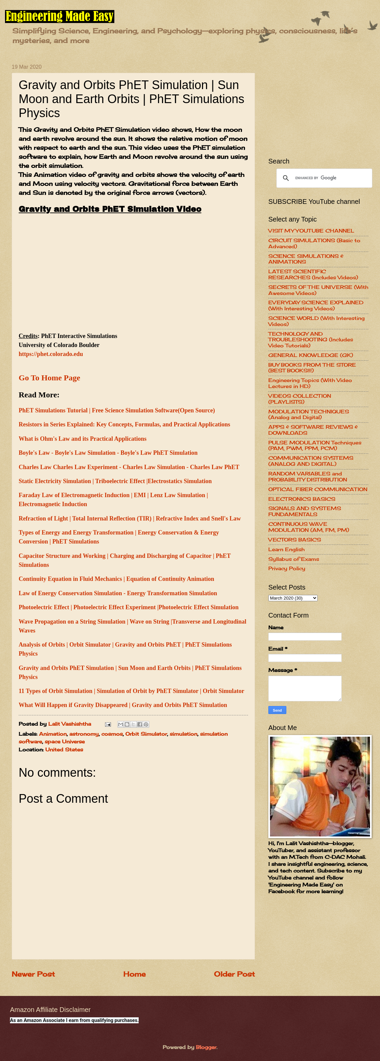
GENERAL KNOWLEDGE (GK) (310, 355)
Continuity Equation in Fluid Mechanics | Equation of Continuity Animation (116, 579)
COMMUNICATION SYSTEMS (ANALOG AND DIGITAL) (310, 461)
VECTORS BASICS (294, 540)
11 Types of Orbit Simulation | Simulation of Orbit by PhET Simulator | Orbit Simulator (131, 691)
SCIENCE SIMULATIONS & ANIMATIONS (305, 259)
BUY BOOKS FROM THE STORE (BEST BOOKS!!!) (312, 368)
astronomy (84, 734)
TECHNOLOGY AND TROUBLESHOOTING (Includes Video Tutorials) (310, 340)
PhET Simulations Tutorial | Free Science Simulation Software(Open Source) (117, 410)
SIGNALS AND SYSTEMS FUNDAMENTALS (304, 511)
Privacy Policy (286, 569)
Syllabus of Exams (293, 559)
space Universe (65, 742)
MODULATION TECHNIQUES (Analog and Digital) (308, 415)
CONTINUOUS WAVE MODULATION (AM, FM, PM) (308, 527)
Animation (53, 734)
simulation (183, 734)
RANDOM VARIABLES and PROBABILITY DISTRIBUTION (307, 477)
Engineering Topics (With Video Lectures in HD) (310, 383)
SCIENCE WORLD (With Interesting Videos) (316, 321)
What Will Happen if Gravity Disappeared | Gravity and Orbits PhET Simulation (123, 705)
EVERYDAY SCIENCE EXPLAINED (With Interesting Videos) (315, 306)
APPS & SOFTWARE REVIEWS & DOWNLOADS (313, 430)
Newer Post (33, 974)
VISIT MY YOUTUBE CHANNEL (311, 231)
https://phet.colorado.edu (51, 354)
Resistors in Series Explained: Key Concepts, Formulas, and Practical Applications (124, 424)
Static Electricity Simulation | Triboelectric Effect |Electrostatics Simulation (115, 481)
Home (134, 974)
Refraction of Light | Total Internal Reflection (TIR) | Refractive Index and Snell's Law (130, 518)
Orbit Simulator (146, 734)
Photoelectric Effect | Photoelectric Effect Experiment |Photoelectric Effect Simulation (129, 607)
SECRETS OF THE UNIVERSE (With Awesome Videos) (318, 290)
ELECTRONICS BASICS (301, 499)
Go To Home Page (49, 377)
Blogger (206, 1047)
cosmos (112, 734)
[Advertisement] (318, 105)
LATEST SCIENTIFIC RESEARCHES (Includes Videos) (313, 275)
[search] (323, 178)
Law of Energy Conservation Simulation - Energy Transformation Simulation (118, 593)
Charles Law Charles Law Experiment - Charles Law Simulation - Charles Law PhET (129, 467)
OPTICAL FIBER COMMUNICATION (317, 489)
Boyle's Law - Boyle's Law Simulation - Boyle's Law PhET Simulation (108, 452)
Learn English (286, 550)
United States (64, 750)
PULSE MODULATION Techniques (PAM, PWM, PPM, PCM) (314, 446)
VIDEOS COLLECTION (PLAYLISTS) (299, 399)
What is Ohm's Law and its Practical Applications (83, 438)
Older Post (234, 974)
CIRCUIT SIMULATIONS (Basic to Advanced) (314, 244)
